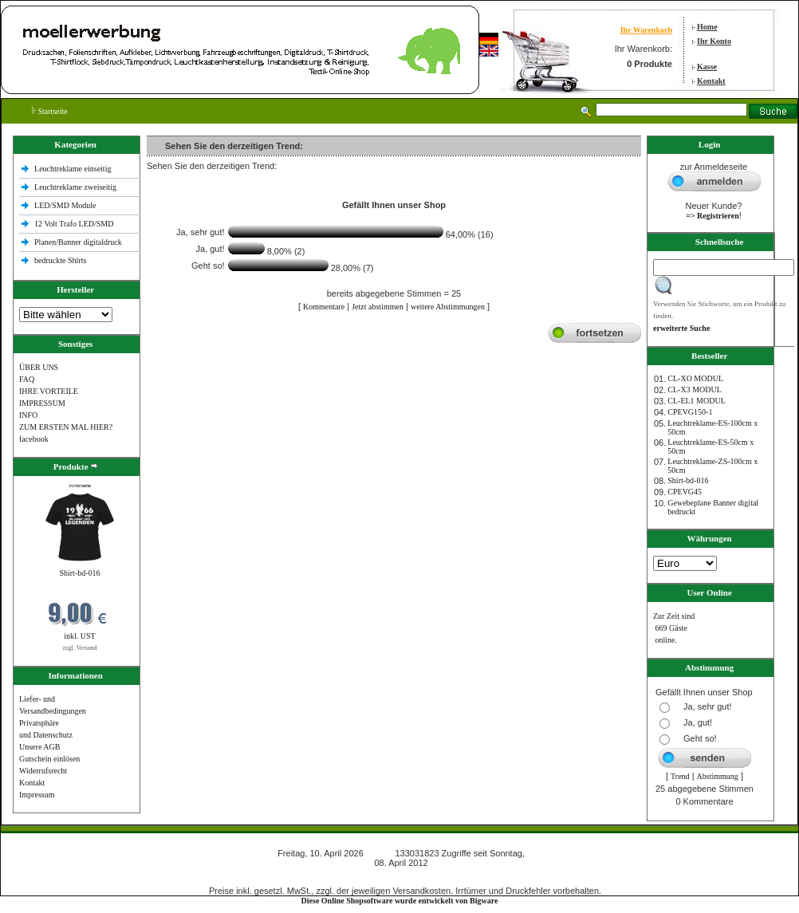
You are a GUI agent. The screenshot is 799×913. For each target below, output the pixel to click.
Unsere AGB (39, 746)
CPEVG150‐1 (689, 411)
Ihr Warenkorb (646, 30)
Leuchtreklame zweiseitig (76, 187)
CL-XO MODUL (695, 378)
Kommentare (323, 306)
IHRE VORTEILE (48, 391)
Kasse (707, 66)
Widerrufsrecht (43, 770)
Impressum (36, 794)
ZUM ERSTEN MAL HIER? (65, 427)
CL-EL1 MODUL (696, 400)
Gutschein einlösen (49, 758)
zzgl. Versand (80, 647)
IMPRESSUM (42, 403)
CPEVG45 (684, 491)
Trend (680, 776)
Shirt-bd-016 (79, 573)
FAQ (26, 379)
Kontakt (711, 81)
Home (707, 26)
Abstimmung (717, 776)
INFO (28, 415)
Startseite (50, 111)
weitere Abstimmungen (448, 306)
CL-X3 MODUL (694, 389)
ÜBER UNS (38, 367)
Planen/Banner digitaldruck (78, 242)
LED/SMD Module (65, 205)
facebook (34, 439)
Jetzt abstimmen (377, 306)
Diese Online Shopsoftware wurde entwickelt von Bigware (399, 900)
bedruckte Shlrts (60, 260)
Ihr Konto (714, 41)
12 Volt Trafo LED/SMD (73, 223)
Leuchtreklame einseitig (73, 168)
